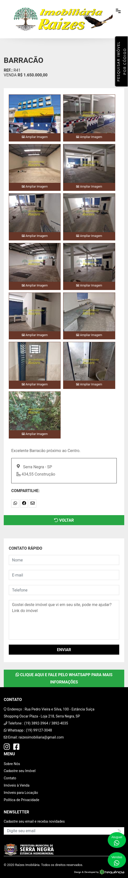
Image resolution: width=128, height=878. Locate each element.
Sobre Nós (12, 764)
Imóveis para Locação (21, 793)
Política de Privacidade (21, 800)
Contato (10, 778)
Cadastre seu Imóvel (20, 771)
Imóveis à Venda (17, 785)
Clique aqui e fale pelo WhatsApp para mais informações (64, 678)
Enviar (64, 649)
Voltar (64, 520)
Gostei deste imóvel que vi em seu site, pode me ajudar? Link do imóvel (64, 620)
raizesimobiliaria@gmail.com (41, 737)
